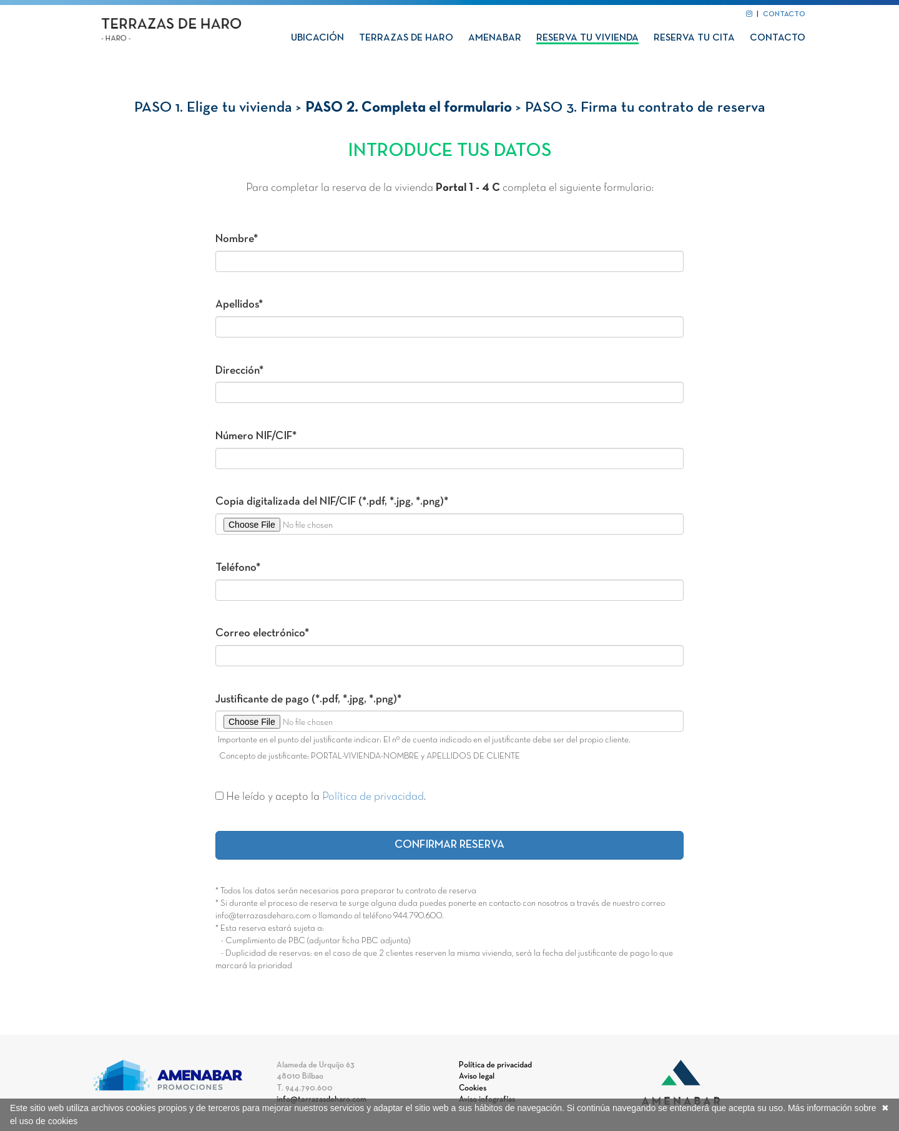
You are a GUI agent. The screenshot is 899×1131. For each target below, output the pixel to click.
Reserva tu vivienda (587, 38)
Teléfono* (237, 568)
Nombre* (236, 239)
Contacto (777, 38)
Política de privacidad (373, 797)
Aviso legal (476, 1076)
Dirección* (239, 371)
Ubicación (317, 38)
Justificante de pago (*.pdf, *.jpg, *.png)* (308, 699)
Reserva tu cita (694, 38)
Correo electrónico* (262, 633)
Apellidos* (239, 304)
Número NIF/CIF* (256, 436)
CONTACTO (784, 14)
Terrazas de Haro (406, 38)
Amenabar (494, 38)
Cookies (472, 1088)
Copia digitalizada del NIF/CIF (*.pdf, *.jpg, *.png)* (331, 502)
